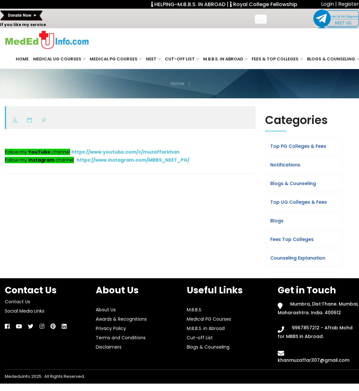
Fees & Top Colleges (277, 59)
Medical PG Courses (115, 59)
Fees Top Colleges (292, 239)
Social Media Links (24, 311)
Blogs (276, 221)
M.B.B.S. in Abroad (225, 59)
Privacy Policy (111, 328)
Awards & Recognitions (121, 319)
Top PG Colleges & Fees (298, 146)
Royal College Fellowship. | (270, 4)
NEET (153, 59)
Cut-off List (182, 59)
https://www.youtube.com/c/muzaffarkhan (125, 152)
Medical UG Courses (59, 59)
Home (22, 59)
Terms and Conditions (121, 337)
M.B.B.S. (194, 310)
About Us (106, 310)
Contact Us (17, 301)
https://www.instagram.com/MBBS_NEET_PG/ (132, 160)
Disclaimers (108, 347)
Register (348, 4)
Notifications (285, 165)
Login (328, 4)
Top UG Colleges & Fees (298, 202)
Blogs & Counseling (333, 59)
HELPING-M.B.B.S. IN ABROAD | (193, 4)
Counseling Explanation (297, 258)
